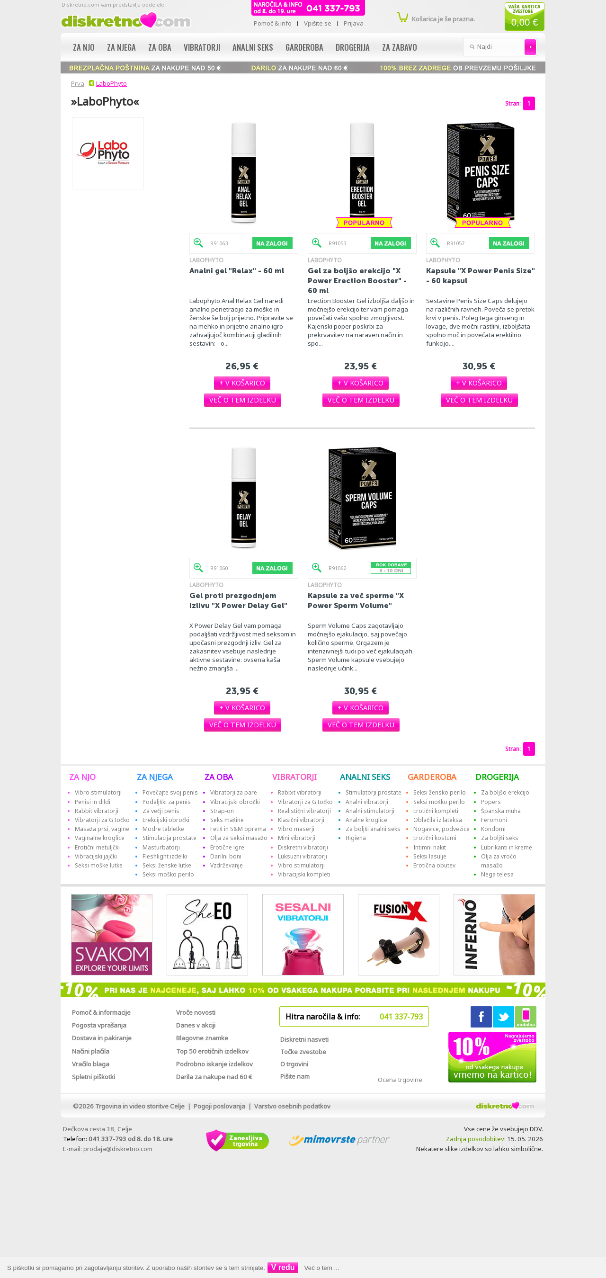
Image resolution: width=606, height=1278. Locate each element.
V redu (283, 1267)
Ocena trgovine (400, 1079)
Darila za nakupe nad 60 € (214, 1076)
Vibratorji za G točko (102, 820)
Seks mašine (227, 820)
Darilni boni (225, 856)
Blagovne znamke (202, 1038)
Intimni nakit (429, 847)
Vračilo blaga (90, 1064)
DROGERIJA (497, 776)
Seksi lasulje (429, 856)
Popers (491, 802)
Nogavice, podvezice (441, 829)
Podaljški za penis (167, 802)
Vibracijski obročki (235, 802)
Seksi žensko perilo (439, 792)
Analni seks (252, 47)
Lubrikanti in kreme (506, 847)
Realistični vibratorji (304, 811)
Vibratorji (202, 47)
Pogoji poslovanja (219, 1106)
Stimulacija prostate (169, 838)
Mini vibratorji (296, 838)
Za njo (84, 47)
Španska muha (501, 811)
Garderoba (304, 47)
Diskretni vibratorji (303, 847)
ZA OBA (219, 776)
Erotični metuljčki (97, 847)
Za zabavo (399, 47)
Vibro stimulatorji (98, 792)
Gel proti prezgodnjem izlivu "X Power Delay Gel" (238, 600)
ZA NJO (82, 776)
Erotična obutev (434, 865)
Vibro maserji (296, 829)
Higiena (356, 838)
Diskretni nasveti (304, 1039)
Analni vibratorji (367, 802)
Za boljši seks (499, 838)
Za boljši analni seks (373, 829)
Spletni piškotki (93, 1076)
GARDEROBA (432, 776)
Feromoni (494, 820)
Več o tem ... (321, 1267)
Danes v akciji (195, 1025)
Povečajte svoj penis (170, 792)
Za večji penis (161, 811)
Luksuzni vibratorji (302, 856)
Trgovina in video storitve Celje (140, 1106)
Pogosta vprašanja (99, 1025)
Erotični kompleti (435, 811)
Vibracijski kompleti (304, 874)
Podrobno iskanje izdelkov (214, 1064)
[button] (242, 382)
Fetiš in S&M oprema (238, 829)
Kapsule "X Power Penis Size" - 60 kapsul (480, 275)
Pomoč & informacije (101, 1012)
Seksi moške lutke (99, 865)
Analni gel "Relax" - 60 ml (236, 270)
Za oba (159, 47)
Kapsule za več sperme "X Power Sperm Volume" (356, 600)
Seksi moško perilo (168, 874)
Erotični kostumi (434, 838)
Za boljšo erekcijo (505, 792)
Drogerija (353, 47)
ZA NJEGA (155, 776)
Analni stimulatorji (370, 811)
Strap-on (222, 811)
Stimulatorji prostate (373, 792)
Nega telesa (497, 874)
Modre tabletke (163, 829)
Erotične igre (227, 847)
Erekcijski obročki (166, 820)
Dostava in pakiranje (102, 1038)
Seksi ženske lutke (167, 865)
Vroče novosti (195, 1012)
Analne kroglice (366, 820)
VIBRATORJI (294, 776)
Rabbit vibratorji (96, 811)
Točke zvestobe (303, 1051)
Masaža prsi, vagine (102, 829)
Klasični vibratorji (301, 820)
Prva (76, 83)
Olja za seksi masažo (238, 838)
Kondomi (493, 829)
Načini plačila (90, 1051)
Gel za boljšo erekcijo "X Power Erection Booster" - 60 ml (357, 280)
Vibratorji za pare (233, 792)
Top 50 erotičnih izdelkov (212, 1051)
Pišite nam (295, 1076)
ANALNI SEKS (365, 776)
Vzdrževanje (226, 865)
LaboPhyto (111, 83)
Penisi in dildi (92, 802)
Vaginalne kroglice (100, 838)
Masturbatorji (161, 847)
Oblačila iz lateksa (437, 820)
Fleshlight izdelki (165, 856)
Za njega (121, 47)
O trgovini (294, 1064)
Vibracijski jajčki (96, 856)
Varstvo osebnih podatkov (292, 1106)
